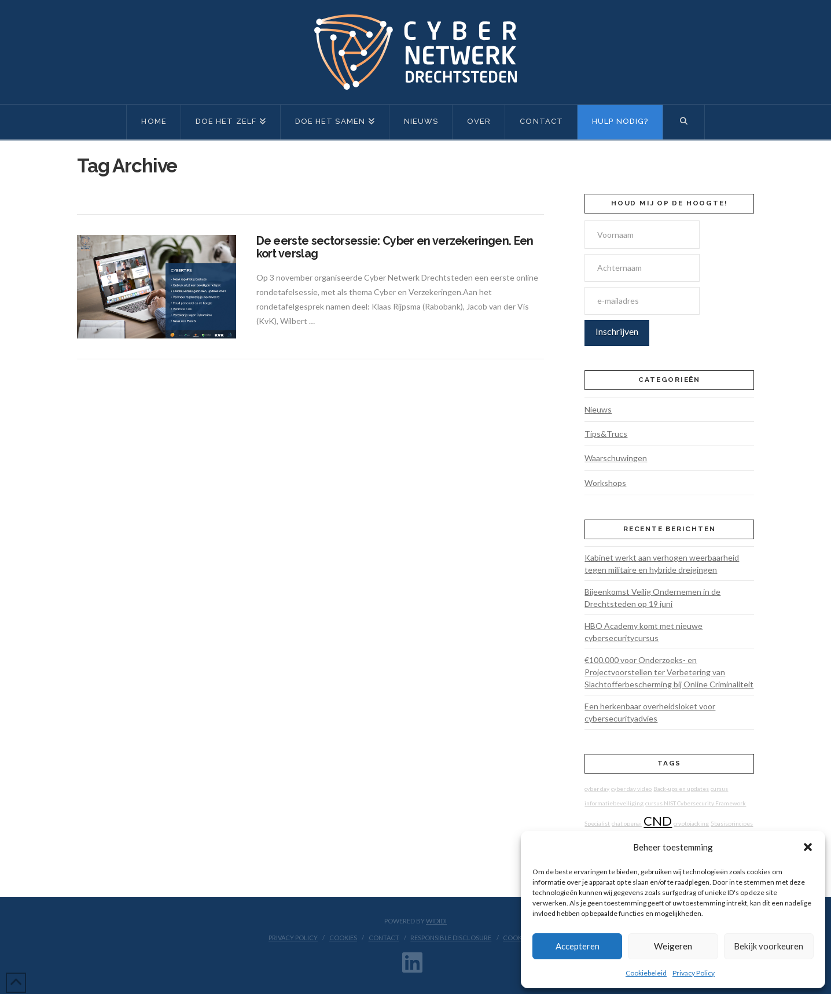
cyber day (596, 788)
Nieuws (598, 409)
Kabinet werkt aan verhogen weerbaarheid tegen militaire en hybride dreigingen (661, 564)
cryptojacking (691, 823)
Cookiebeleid (646, 973)
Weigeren (673, 946)
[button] (808, 847)
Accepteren (578, 946)
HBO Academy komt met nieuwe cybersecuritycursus (643, 632)
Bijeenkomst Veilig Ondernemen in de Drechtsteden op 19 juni (652, 598)
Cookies (343, 937)
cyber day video (631, 788)
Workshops (605, 483)
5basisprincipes (732, 823)
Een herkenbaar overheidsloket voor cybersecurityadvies (649, 712)
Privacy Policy (693, 973)
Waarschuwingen (615, 458)
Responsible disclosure (450, 937)
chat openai (627, 823)
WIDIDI (436, 921)
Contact (384, 937)
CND (658, 821)
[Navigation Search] (683, 122)
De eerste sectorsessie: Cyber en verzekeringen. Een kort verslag (395, 247)
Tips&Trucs (605, 434)
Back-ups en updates (681, 788)
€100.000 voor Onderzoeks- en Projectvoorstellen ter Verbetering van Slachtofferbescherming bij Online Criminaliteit (668, 672)
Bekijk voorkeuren (768, 946)
